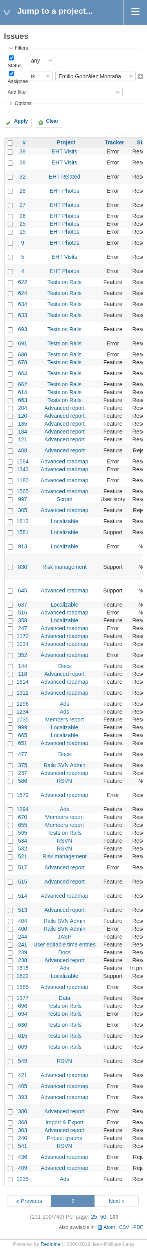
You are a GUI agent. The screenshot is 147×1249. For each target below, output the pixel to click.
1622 (22, 976)
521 (22, 856)
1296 (22, 704)
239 (22, 952)
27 (23, 205)
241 (22, 944)
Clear (52, 121)
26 (23, 216)
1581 (22, 532)
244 (22, 937)
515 (22, 881)
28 (23, 191)
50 (103, 1217)
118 (22, 674)
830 (22, 567)
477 (22, 754)
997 (22, 499)
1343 (22, 469)
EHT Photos (64, 191)
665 (22, 735)
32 (23, 176)
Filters (21, 48)
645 (22, 590)
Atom (109, 1227)
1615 (22, 968)
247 (22, 628)
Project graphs (64, 1138)
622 (22, 282)
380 (22, 1111)
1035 (22, 719)
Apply (21, 121)
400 (22, 929)
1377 (22, 998)
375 (22, 765)
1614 (22, 682)
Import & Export (64, 1122)
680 (22, 354)
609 (22, 1047)
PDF (138, 1227)
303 (22, 1130)
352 (22, 655)
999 (22, 727)
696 (22, 1006)
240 (22, 1138)
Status (14, 65)
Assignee (17, 81)
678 (22, 362)
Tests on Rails (64, 282)
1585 (22, 987)
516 (22, 612)
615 (22, 1036)
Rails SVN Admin (64, 765)
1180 (22, 480)
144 (22, 666)
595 (22, 833)
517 (22, 867)
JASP (64, 937)
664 (22, 373)
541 (22, 1146)
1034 (22, 644)
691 (22, 343)
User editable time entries (64, 944)
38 (23, 162)
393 (22, 1097)
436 (22, 1157)
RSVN (64, 781)
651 (22, 743)
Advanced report (64, 408)
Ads (64, 704)
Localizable (64, 521)
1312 (22, 693)
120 (22, 416)
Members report (64, 719)
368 (22, 1122)
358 (22, 620)
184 (22, 431)
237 (22, 773)
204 (22, 408)
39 (23, 151)
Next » (116, 1201)
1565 (22, 491)
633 (22, 315)
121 (22, 439)
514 (22, 896)
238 (22, 960)
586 (22, 781)
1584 (22, 461)
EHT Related (64, 176)
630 (22, 1025)
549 (22, 1061)
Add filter (17, 92)
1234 (22, 711)
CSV (124, 1227)
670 (22, 817)
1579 (22, 795)
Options (23, 103)
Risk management (64, 567)
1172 (22, 636)
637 (22, 604)
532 (22, 848)
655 (22, 825)
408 (22, 450)
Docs (64, 666)
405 (22, 1086)
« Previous (29, 1201)
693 (22, 329)
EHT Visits (64, 151)
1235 (22, 1179)
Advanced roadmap (64, 461)
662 (22, 384)
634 (22, 304)
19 (23, 232)
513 (22, 910)
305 (22, 510)
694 (22, 1014)
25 (23, 224)
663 (22, 400)
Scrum (64, 499)
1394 (22, 809)
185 (22, 424)
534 (22, 841)
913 (22, 546)
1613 (22, 521)
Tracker (114, 142)
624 (22, 293)
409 (22, 1168)
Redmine (50, 1244)
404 (22, 921)
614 (22, 392)
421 (22, 1075)
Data (65, 998)
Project (66, 142)
